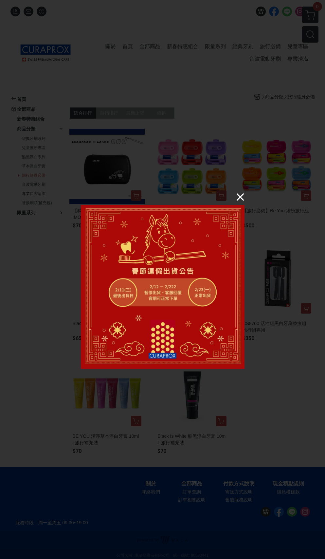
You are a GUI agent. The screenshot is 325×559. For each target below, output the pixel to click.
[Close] (240, 196)
